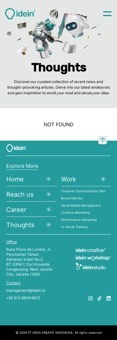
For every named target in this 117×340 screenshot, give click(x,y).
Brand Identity (72, 198)
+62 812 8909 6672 (23, 298)
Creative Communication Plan (83, 191)
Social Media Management (81, 205)
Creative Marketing (75, 212)
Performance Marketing (79, 219)
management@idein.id (25, 290)
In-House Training (74, 227)
